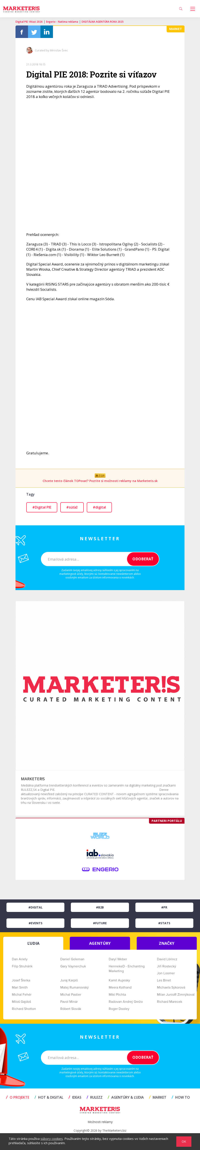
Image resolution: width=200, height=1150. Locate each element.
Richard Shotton (24, 1009)
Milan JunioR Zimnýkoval (176, 994)
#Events (35, 923)
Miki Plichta (117, 994)
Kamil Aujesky (119, 980)
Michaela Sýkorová (171, 987)
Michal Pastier (70, 994)
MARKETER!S (33, 778)
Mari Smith (20, 987)
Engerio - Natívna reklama (62, 22)
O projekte (17, 1097)
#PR (164, 907)
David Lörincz (167, 959)
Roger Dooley (119, 1009)
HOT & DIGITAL (48, 1097)
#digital (99, 507)
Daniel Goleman (72, 959)
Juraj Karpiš (69, 980)
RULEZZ (94, 1097)
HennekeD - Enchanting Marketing (127, 968)
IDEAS (74, 1097)
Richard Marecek (169, 1002)
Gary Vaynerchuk (73, 966)
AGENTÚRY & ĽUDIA (126, 1097)
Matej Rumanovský (74, 987)
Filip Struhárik (22, 966)
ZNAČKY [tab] (166, 943)
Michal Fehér (21, 994)
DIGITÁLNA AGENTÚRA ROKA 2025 (103, 22)
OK (184, 1141)
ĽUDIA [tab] (33, 943)
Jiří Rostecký (166, 966)
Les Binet (164, 980)
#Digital (35, 907)
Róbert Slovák (70, 1009)
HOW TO (181, 1097)
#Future (100, 923)
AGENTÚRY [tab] (100, 943)
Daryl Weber (118, 959)
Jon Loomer (166, 973)
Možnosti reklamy (100, 1122)
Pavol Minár (69, 1002)
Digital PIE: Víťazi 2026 (29, 22)
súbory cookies (51, 1138)
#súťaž (72, 507)
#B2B (100, 907)
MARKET (157, 1097)
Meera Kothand (120, 987)
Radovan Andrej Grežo (126, 1002)
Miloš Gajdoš (21, 1002)
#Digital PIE (41, 507)
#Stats (164, 923)
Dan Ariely (20, 959)
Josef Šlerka (21, 980)
